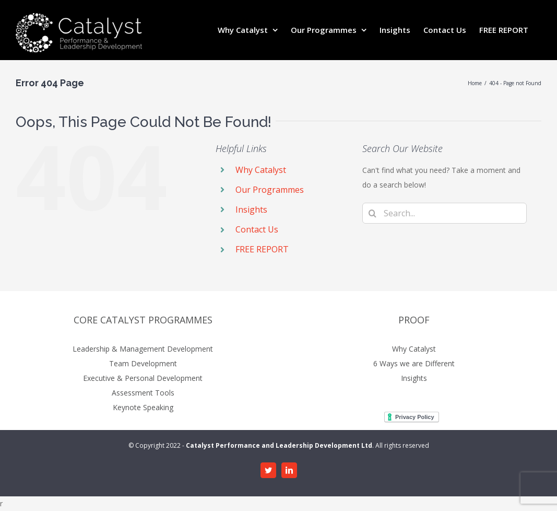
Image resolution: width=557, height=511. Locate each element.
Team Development (143, 363)
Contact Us (256, 229)
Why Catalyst (260, 170)
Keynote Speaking (143, 407)
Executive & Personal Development (143, 378)
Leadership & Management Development (143, 349)
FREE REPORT (262, 249)
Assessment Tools (143, 393)
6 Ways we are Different (414, 363)
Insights (251, 209)
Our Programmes (269, 189)
